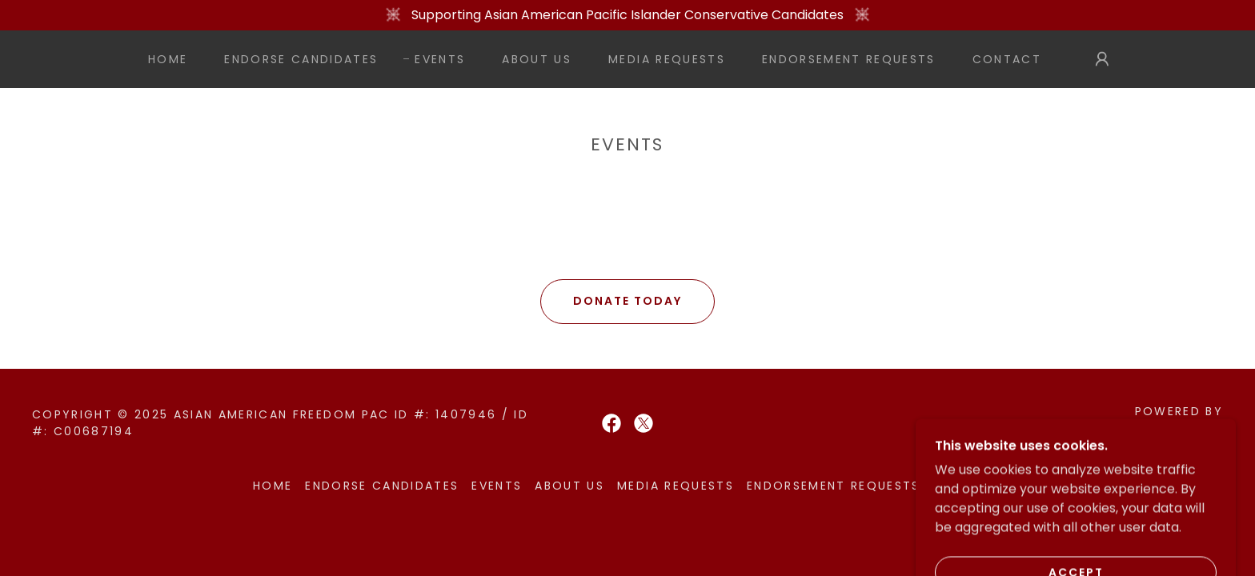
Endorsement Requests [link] (849, 59)
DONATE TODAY (627, 301)
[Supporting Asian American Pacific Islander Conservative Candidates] (627, 15)
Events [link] (440, 59)
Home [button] (272, 486)
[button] (1102, 59)
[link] (611, 423)
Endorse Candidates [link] (301, 59)
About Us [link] (536, 59)
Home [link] (167, 59)
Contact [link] (1006, 59)
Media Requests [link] (666, 59)
